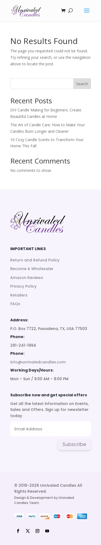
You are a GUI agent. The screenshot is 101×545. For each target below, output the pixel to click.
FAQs (15, 303)
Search (82, 83)
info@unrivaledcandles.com (38, 362)
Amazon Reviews (26, 277)
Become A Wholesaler (32, 268)
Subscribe (74, 444)
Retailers (18, 295)
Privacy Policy (23, 286)
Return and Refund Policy (35, 260)
